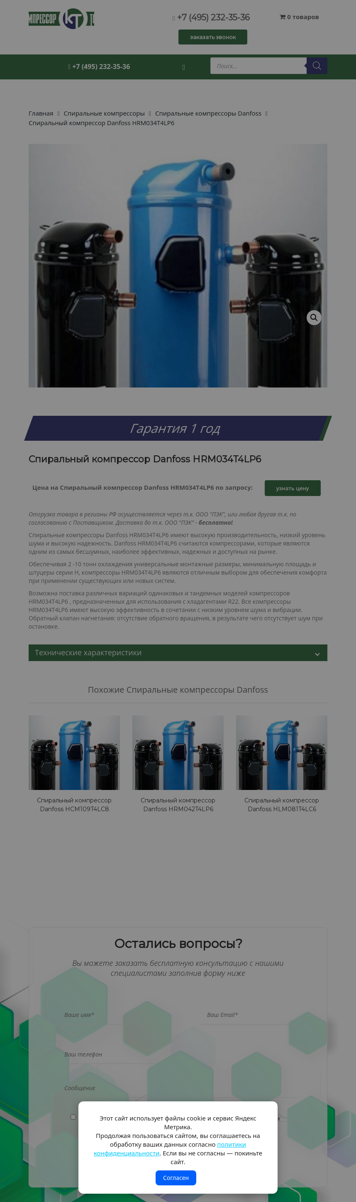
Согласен (176, 1178)
